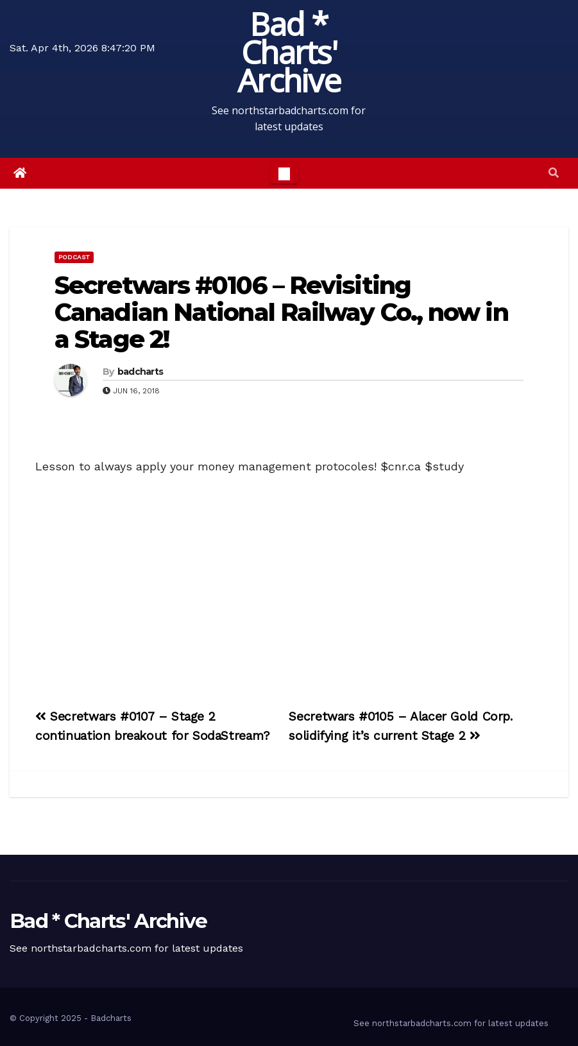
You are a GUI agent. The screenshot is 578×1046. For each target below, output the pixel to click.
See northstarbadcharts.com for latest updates (450, 1023)
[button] (553, 173)
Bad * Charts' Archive (289, 52)
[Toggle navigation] (284, 173)
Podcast (74, 257)
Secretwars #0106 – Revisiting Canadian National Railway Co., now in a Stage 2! (281, 312)
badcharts (140, 371)
